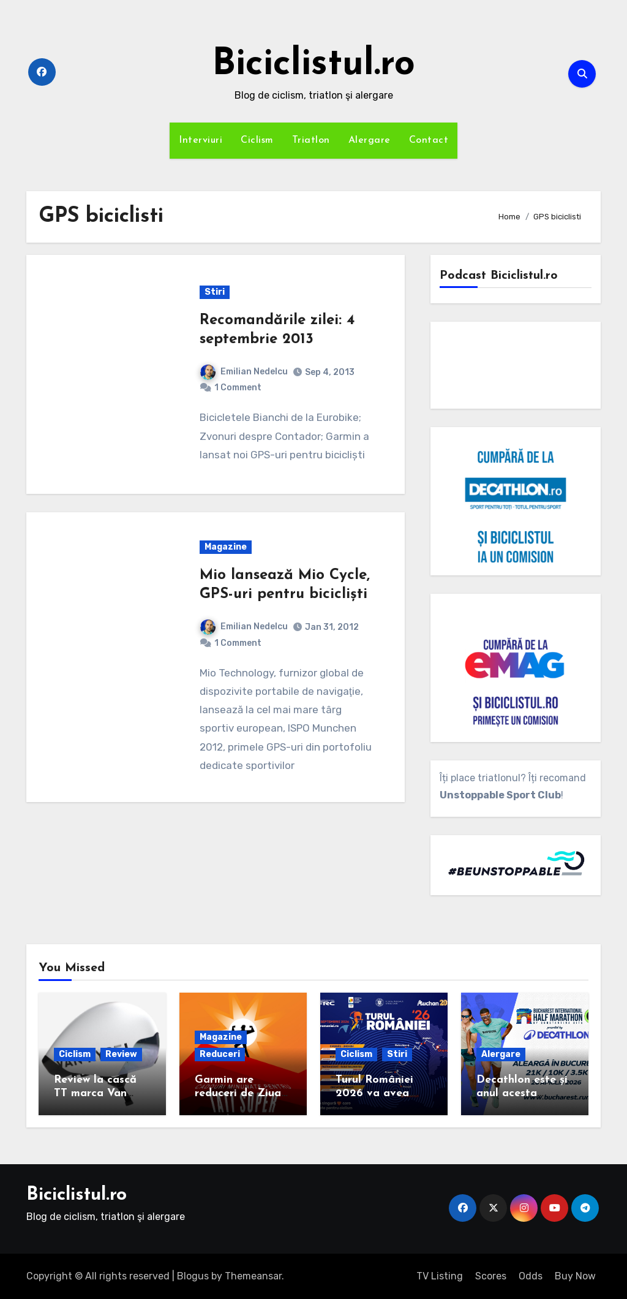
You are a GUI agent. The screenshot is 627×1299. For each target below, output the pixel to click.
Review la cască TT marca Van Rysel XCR (95, 1093)
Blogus (193, 1276)
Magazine (226, 547)
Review (121, 1054)
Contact (429, 140)
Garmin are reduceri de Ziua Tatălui (238, 1093)
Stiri (215, 292)
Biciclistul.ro (313, 65)
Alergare (369, 140)
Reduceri (220, 1054)
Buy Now (575, 1276)
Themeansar (253, 1276)
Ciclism (257, 140)
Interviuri (200, 140)
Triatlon (311, 140)
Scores (490, 1276)
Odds (531, 1276)
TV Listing (439, 1276)
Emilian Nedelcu (244, 371)
